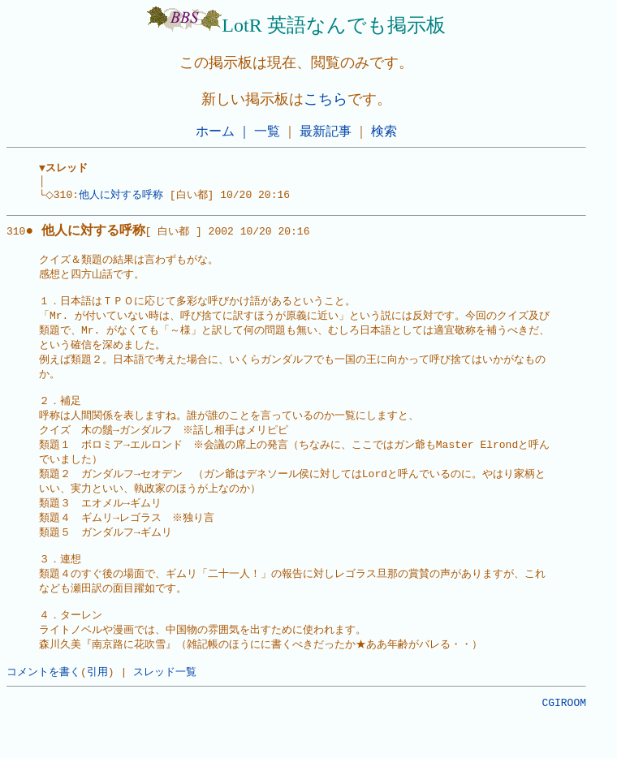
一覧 (267, 131)
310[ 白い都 (97, 236)
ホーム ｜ (223, 131)
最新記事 (326, 131)
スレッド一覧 (164, 707)
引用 (97, 707)
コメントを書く (43, 707)
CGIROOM (563, 740)
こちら (325, 99)
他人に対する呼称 (126, 198)
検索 (384, 131)
